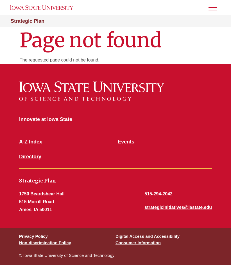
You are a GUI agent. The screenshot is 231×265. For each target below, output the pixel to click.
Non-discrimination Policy (45, 242)
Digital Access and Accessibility (148, 236)
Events (126, 142)
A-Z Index (30, 142)
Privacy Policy (33, 236)
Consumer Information (138, 242)
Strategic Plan (27, 21)
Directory (30, 156)
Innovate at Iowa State (45, 119)
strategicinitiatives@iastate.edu (178, 207)
